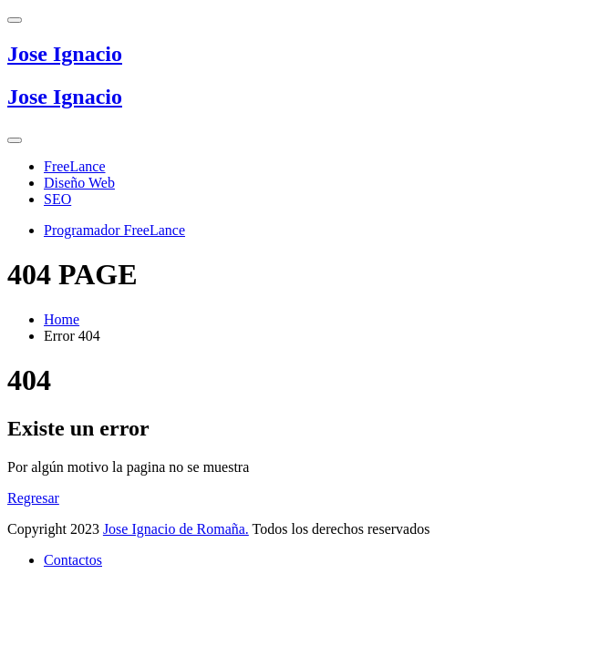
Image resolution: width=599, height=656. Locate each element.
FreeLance (75, 166)
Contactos (73, 560)
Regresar (33, 498)
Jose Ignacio (64, 54)
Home (61, 319)
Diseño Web (79, 182)
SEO (57, 199)
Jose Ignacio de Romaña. (176, 529)
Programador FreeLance (114, 230)
